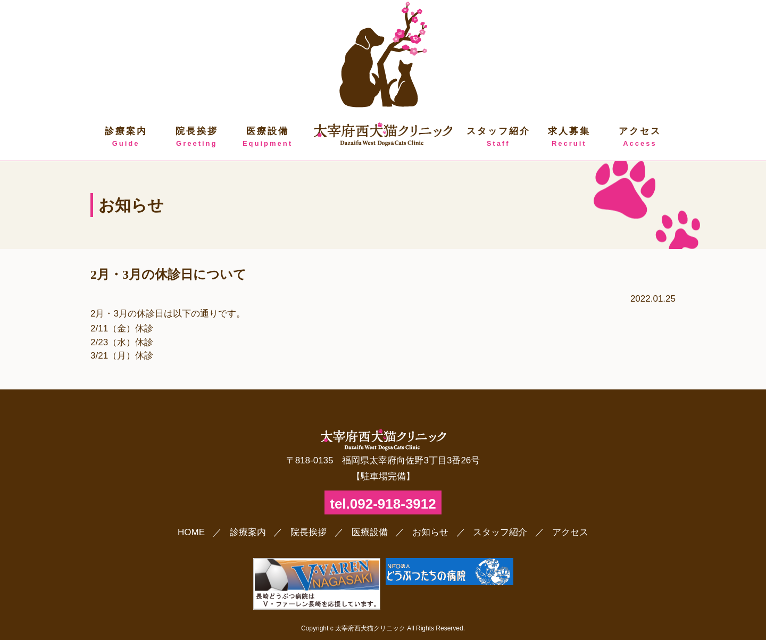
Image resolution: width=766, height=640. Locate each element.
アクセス (639, 137)
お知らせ (430, 532)
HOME (191, 532)
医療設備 (267, 137)
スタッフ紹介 (498, 137)
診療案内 (125, 137)
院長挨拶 (196, 137)
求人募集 (569, 137)
